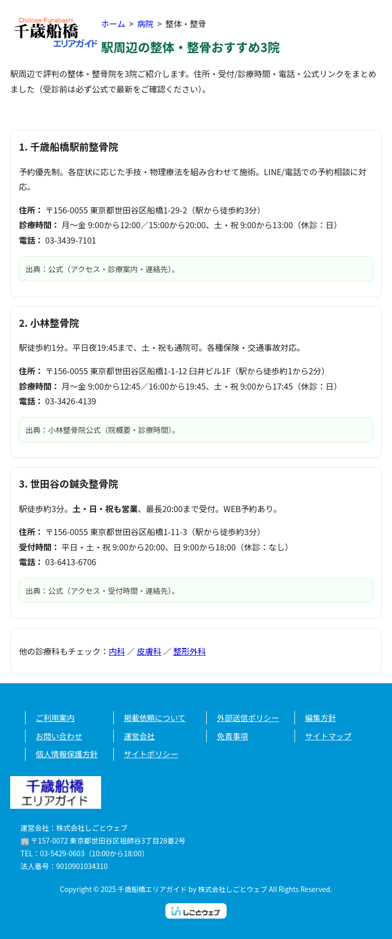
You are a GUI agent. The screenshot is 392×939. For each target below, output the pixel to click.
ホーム (113, 23)
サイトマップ (328, 735)
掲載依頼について (155, 717)
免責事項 (232, 735)
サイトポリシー (151, 753)
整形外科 (189, 651)
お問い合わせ (59, 735)
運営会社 (139, 735)
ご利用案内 (55, 717)
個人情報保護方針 (67, 753)
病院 (145, 23)
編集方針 (320, 717)
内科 (117, 651)
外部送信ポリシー (248, 717)
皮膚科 (149, 651)
